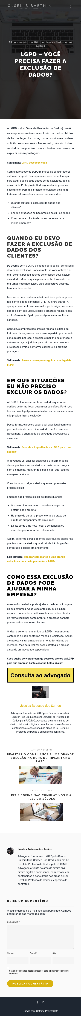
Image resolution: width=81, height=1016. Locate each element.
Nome (10, 953)
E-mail (33, 953)
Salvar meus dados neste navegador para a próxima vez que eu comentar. (38, 972)
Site (54, 953)
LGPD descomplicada (34, 162)
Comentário (13, 922)
